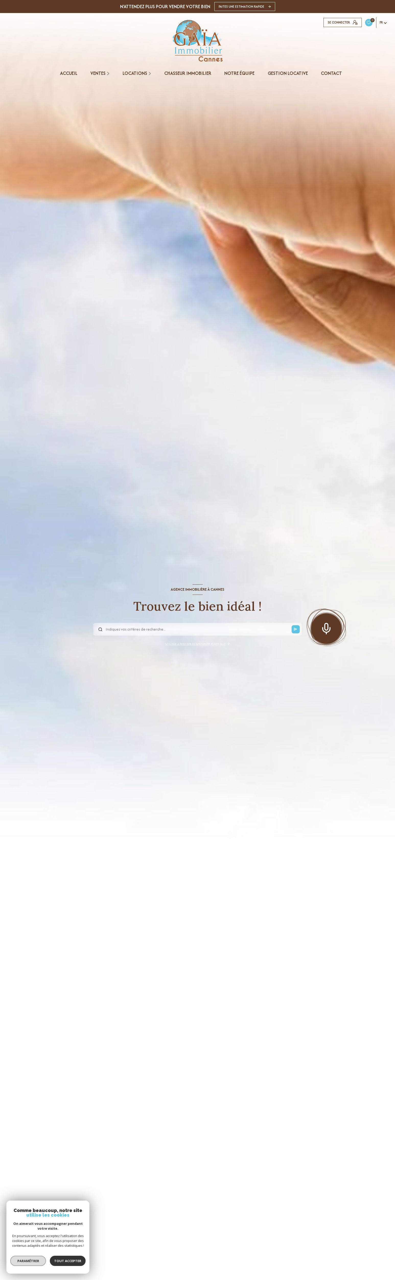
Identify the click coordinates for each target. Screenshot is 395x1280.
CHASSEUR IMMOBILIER (187, 73)
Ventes (97, 73)
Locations (135, 73)
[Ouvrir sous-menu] (108, 73)
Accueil (68, 73)
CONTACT (331, 73)
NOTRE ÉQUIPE (239, 73)
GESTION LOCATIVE (288, 73)
